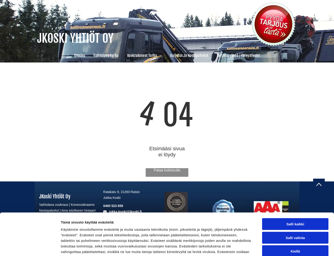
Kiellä (295, 222)
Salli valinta (295, 208)
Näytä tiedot (248, 247)
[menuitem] (79, 55)
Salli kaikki (295, 195)
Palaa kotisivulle (167, 170)
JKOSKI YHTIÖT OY (75, 38)
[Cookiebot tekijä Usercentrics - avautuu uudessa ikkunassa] (30, 246)
